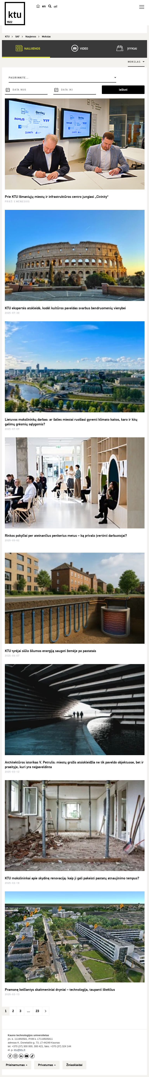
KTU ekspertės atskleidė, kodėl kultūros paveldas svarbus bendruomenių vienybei (65, 308)
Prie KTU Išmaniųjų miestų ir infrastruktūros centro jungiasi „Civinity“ (56, 197)
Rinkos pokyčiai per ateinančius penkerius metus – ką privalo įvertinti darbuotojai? (66, 535)
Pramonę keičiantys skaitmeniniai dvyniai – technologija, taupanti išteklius (60, 989)
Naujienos (26, 48)
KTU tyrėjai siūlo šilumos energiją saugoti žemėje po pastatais (50, 651)
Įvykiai (126, 48)
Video (78, 48)
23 (37, 1011)
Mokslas (134, 61)
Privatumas (47, 1065)
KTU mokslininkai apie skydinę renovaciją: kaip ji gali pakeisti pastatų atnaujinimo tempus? (72, 878)
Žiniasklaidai (74, 1065)
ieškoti (123, 90)
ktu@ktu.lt (19, 1050)
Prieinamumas (16, 1065)
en (44, 6)
